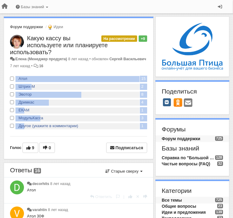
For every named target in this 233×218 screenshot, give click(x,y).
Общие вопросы (179, 206)
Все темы (172, 200)
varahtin (39, 210)
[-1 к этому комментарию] (145, 196)
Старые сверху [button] (124, 171)
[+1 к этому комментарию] (130, 196)
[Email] (188, 103)
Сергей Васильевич (127, 59)
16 (41, 66)
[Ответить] (101, 196)
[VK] (167, 102)
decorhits (40, 184)
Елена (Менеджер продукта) (41, 59)
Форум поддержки (26, 27)
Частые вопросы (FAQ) (186, 163)
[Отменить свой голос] (137, 196)
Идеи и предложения (184, 212)
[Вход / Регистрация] (219, 7)
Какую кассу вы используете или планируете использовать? (59, 45)
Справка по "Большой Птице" (188, 157)
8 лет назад (60, 184)
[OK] (178, 102)
